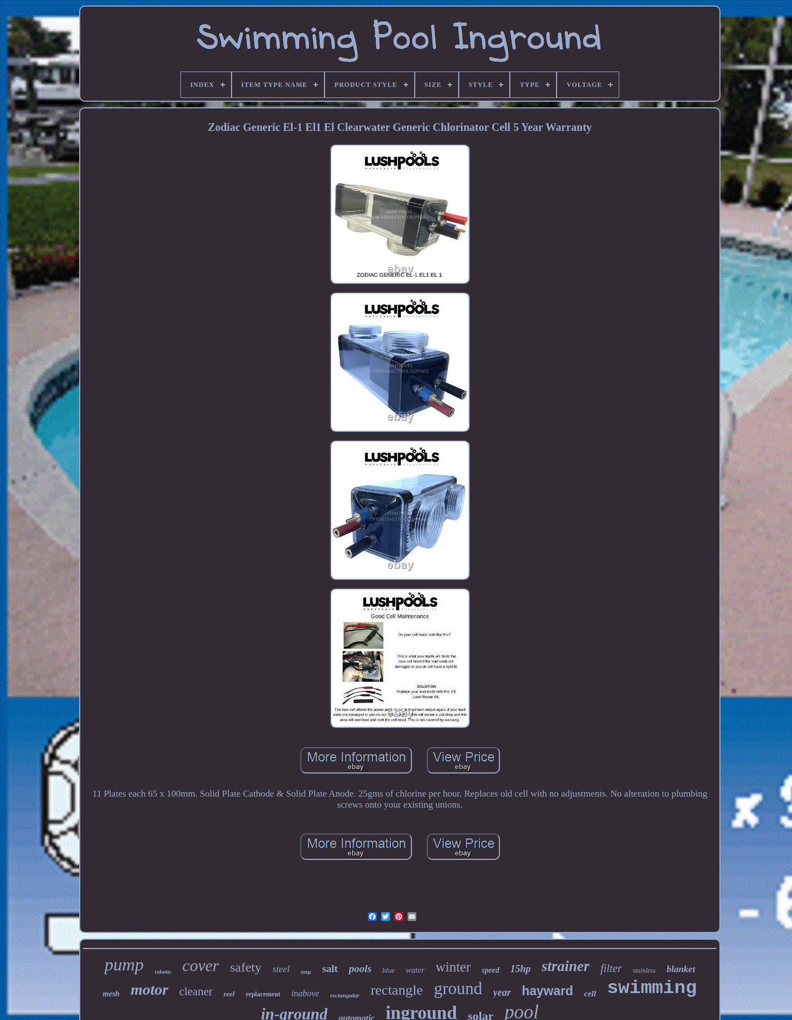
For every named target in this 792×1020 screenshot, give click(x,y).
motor (149, 989)
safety (245, 967)
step (306, 971)
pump (124, 964)
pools (360, 968)
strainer (566, 966)
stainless (644, 970)
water (415, 970)
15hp (520, 968)
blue (388, 970)
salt (330, 968)
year (502, 992)
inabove (306, 993)
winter (453, 966)
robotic (163, 972)
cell (590, 993)
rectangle (397, 990)
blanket (681, 969)
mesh (111, 994)
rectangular (344, 995)
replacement (263, 994)
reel (228, 994)
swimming (652, 988)
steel (281, 969)
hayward (547, 991)
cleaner (196, 991)
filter (611, 968)
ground (458, 988)
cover (201, 965)
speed (490, 970)
